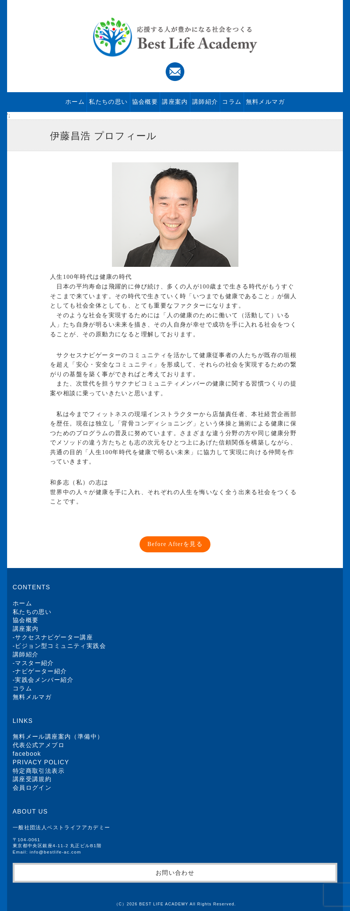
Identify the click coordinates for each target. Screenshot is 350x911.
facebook (27, 754)
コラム (231, 102)
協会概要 (145, 102)
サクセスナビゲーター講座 (54, 637)
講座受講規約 (32, 779)
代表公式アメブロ (39, 745)
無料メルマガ (265, 102)
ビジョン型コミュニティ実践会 (60, 646)
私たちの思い (108, 102)
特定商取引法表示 (39, 771)
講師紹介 (205, 102)
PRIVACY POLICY (41, 762)
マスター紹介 (34, 663)
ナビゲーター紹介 (41, 671)
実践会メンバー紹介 (44, 680)
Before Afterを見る (175, 544)
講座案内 (175, 102)
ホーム (75, 102)
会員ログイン (32, 787)
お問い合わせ (175, 872)
